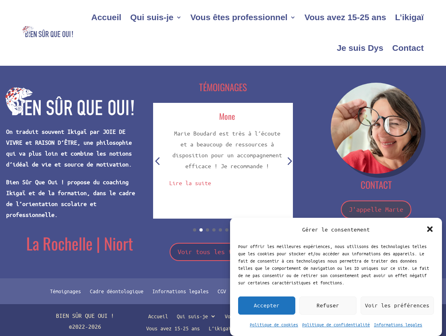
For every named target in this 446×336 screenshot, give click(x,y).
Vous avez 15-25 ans (345, 17)
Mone (227, 116)
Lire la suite (190, 182)
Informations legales (398, 324)
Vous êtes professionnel (239, 17)
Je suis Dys (360, 47)
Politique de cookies (274, 324)
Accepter (267, 305)
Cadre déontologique (116, 291)
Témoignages (65, 291)
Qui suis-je (151, 17)
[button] (430, 229)
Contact (407, 47)
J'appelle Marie (376, 209)
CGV (222, 291)
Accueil (106, 17)
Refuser (328, 305)
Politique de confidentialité (336, 324)
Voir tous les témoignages (223, 251)
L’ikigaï (409, 17)
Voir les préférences (397, 305)
